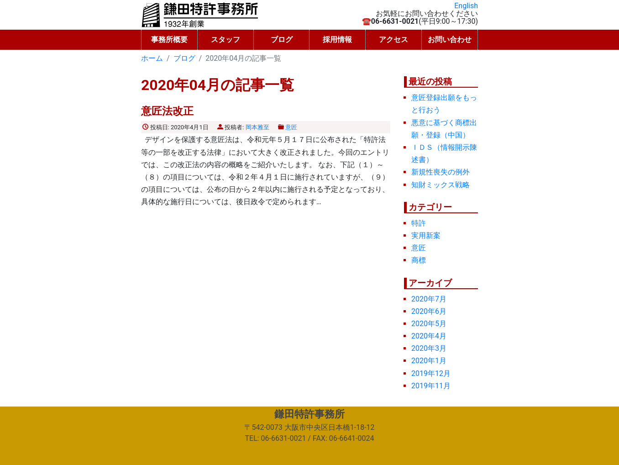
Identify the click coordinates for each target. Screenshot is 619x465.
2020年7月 (428, 299)
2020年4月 (428, 336)
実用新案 (426, 235)
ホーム (152, 58)
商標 (418, 260)
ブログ (282, 39)
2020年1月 (428, 360)
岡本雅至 (257, 127)
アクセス (393, 39)
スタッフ (225, 39)
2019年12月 (431, 373)
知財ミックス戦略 (440, 184)
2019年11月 (431, 385)
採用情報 (337, 39)
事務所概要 (169, 39)
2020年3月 (428, 348)
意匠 (291, 127)
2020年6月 (428, 311)
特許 (418, 223)
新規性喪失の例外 (440, 172)
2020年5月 (428, 323)
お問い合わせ (450, 39)
